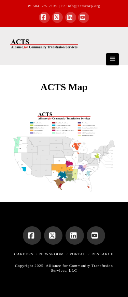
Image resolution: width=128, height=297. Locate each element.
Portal (78, 254)
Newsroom (51, 254)
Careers (24, 254)
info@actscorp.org (83, 6)
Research (102, 254)
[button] (112, 59)
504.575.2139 (45, 6)
